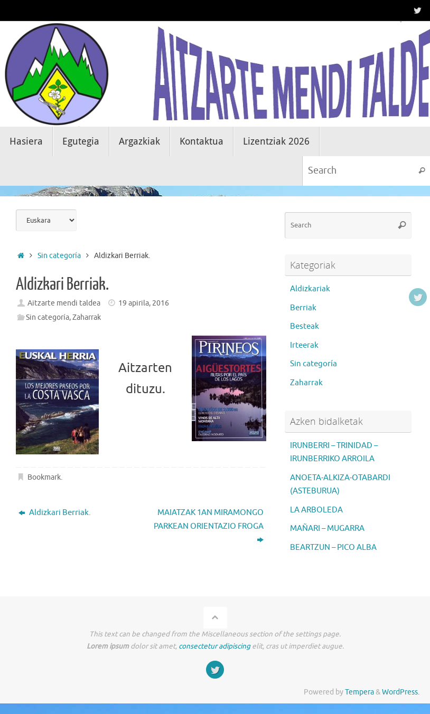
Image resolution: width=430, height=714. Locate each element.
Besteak (304, 326)
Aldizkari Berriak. (54, 513)
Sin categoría (59, 255)
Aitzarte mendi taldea (63, 303)
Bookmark (44, 477)
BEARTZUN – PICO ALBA (333, 547)
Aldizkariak (310, 289)
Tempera (359, 692)
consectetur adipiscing (214, 646)
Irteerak (304, 345)
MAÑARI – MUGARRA (327, 528)
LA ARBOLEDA (316, 510)
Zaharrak (86, 317)
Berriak (303, 308)
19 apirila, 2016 (143, 303)
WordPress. (400, 692)
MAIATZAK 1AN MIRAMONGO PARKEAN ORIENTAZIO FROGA (209, 526)
